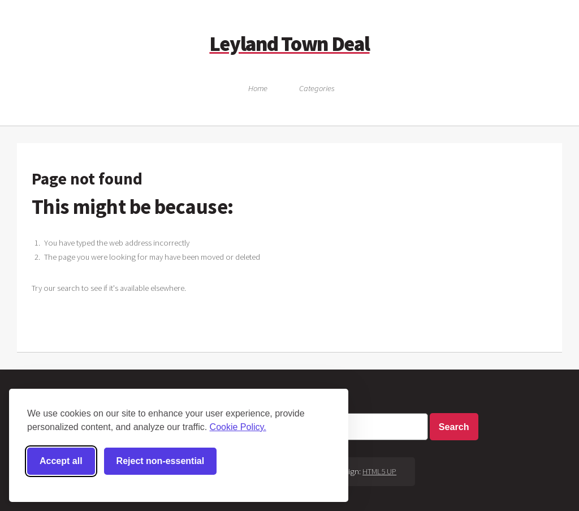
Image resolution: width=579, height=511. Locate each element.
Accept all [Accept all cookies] (61, 461)
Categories (317, 88)
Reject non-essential (160, 461)
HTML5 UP (379, 471)
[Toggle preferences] (256, 461)
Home (257, 88)
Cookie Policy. (238, 427)
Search (454, 427)
